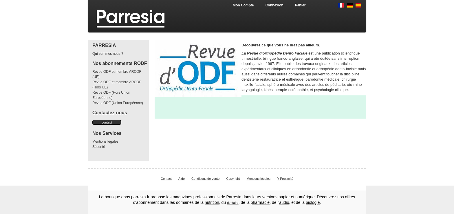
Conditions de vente (205, 178)
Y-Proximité (285, 178)
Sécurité (98, 147)
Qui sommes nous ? (107, 54)
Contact (166, 178)
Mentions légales (105, 141)
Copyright (233, 178)
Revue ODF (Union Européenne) (117, 103)
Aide (181, 178)
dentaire (233, 202)
